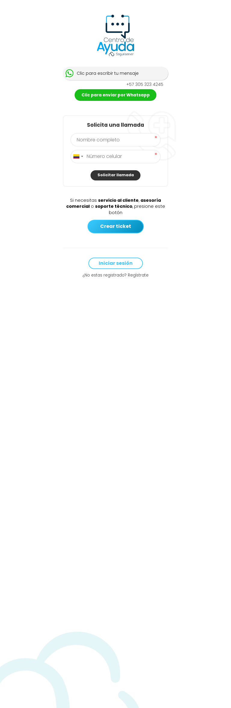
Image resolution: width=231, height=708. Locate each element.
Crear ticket (115, 226)
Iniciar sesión (116, 263)
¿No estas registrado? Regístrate (115, 275)
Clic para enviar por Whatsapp (116, 95)
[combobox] (78, 156)
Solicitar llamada (115, 174)
